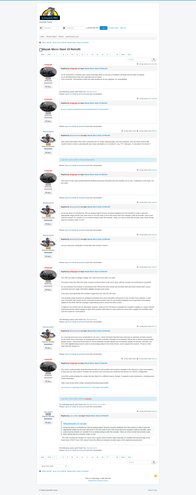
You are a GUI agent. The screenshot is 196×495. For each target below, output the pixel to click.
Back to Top (152, 490)
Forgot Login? (114, 28)
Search (61, 36)
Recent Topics (51, 36)
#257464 (154, 202)
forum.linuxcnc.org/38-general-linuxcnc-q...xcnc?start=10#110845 (84, 387)
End (129, 54)
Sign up (123, 28)
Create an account (78, 94)
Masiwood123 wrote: (75, 423)
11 (77, 54)
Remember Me (93, 28)
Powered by (92, 481)
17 (107, 54)
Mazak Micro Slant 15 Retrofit (96, 68)
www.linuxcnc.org (72, 36)
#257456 (154, 64)
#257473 (154, 359)
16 (102, 54)
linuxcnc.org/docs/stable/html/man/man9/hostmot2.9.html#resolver (85, 109)
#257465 (154, 235)
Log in (103, 28)
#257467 (154, 267)
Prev (49, 54)
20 (117, 54)
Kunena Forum (102, 481)
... (59, 54)
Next (123, 54)
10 (72, 54)
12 (82, 54)
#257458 (154, 98)
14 (92, 54)
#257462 (154, 131)
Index (42, 36)
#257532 (154, 411)
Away (48, 144)
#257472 (154, 326)
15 (97, 54)
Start (42, 54)
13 (87, 54)
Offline (48, 78)
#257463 (154, 170)
